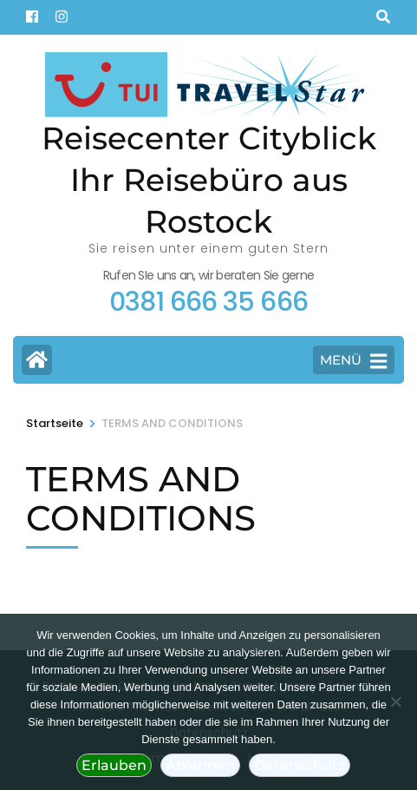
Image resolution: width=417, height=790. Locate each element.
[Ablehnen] (395, 701)
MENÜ (353, 361)
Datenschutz (299, 765)
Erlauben (114, 765)
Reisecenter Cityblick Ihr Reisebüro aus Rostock (209, 179)
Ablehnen (200, 765)
